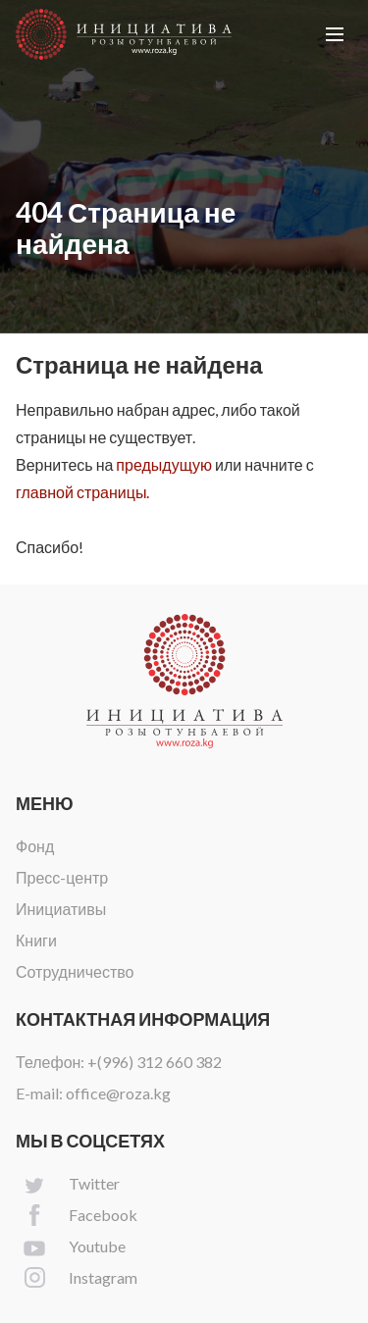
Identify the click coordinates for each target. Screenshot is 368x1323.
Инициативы (61, 908)
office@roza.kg (118, 1093)
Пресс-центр (62, 877)
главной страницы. (82, 492)
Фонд (35, 846)
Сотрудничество (75, 971)
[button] (334, 34)
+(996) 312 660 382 (154, 1061)
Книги (36, 940)
